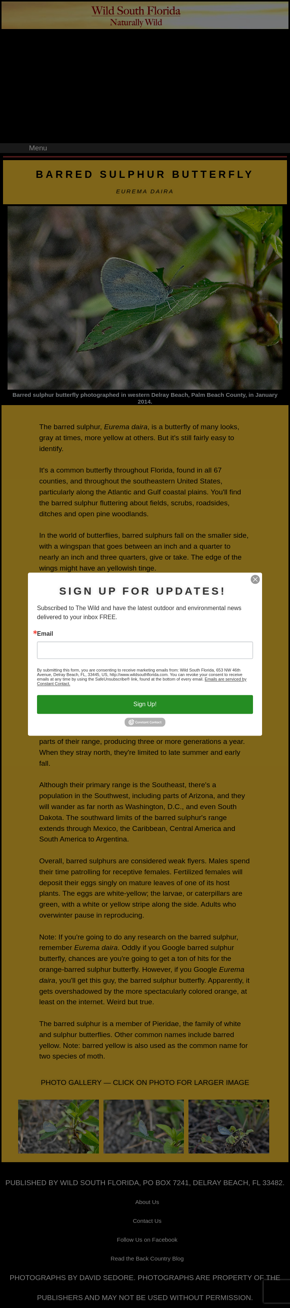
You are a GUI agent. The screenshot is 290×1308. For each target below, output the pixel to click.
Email (45, 634)
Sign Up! (144, 704)
